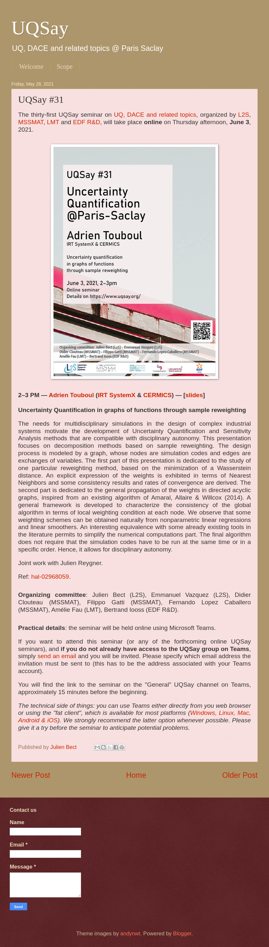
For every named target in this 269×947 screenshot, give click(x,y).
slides (194, 395)
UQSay (40, 28)
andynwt (130, 933)
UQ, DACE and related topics (155, 114)
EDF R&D (86, 122)
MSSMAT (30, 122)
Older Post (240, 775)
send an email (57, 656)
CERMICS (157, 395)
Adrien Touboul (71, 395)
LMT (53, 122)
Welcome (31, 66)
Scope (65, 66)
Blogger (182, 933)
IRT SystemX (116, 395)
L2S (243, 114)
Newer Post (30, 775)
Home (136, 775)
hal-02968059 (50, 576)
